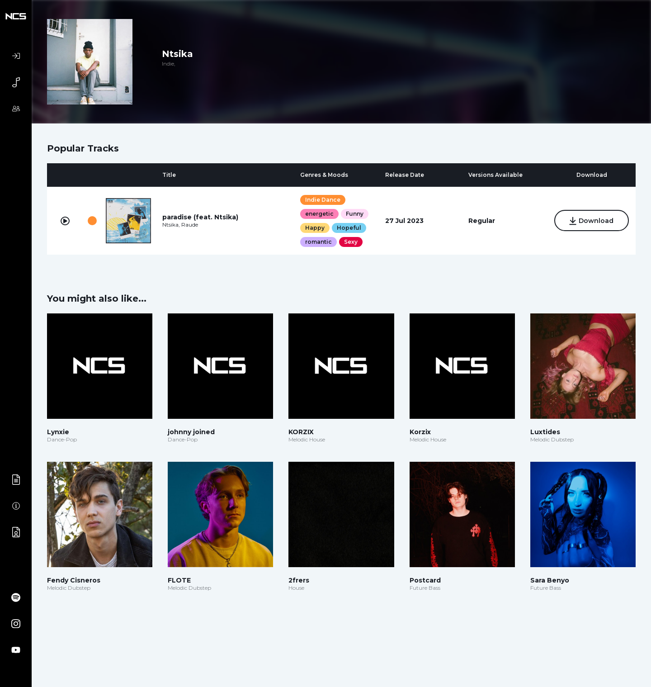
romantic (318, 241)
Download (591, 221)
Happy (315, 227)
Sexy (351, 241)
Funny (354, 213)
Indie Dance (322, 199)
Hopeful (349, 227)
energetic (319, 213)
